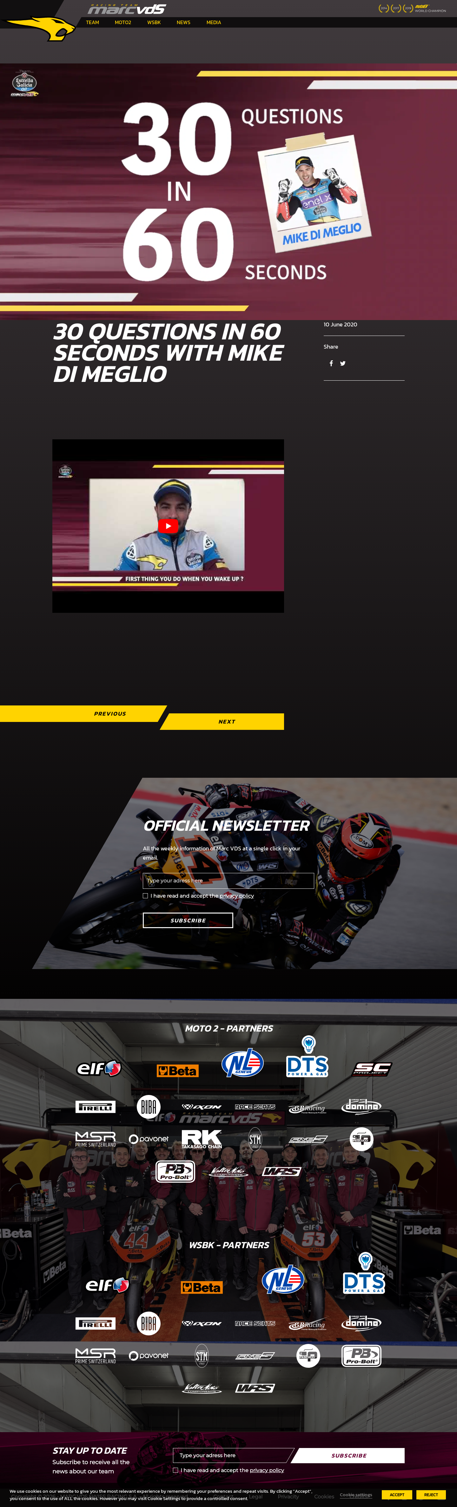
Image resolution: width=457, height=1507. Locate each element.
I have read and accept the (202, 896)
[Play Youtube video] (168, 526)
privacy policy (237, 896)
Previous (110, 713)
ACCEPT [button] (397, 1495)
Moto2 (123, 22)
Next (226, 721)
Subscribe (188, 920)
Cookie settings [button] (356, 1494)
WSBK (154, 22)
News (183, 22)
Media (214, 22)
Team (92, 22)
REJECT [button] (431, 1495)
